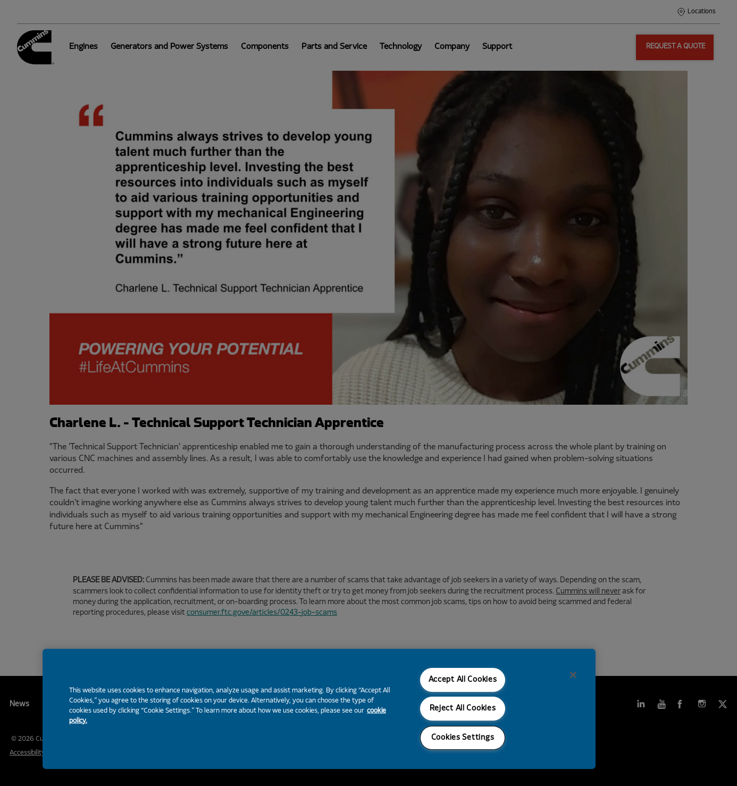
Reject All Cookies (463, 709)
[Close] (573, 675)
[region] (319, 709)
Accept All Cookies (463, 680)
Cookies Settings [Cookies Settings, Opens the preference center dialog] (463, 738)
